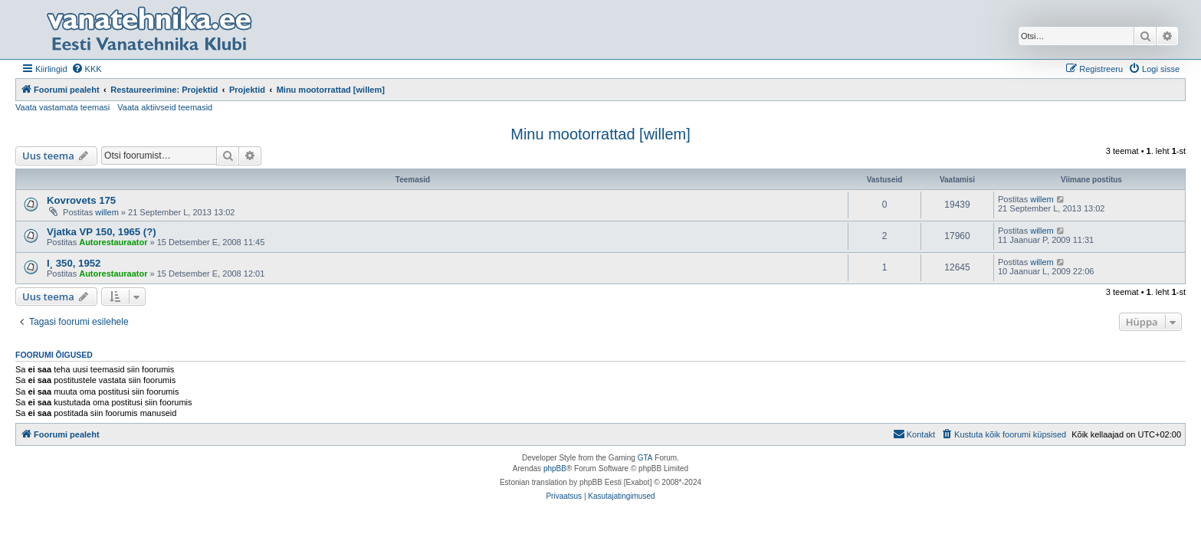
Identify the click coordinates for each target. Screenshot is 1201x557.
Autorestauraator (113, 242)
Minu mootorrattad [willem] (600, 134)
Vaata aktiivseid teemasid (164, 107)
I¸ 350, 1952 (73, 263)
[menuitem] (86, 69)
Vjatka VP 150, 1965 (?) (101, 232)
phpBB (554, 468)
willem (107, 212)
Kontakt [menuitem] (914, 433)
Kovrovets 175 (81, 200)
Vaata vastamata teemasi (62, 107)
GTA (645, 458)
